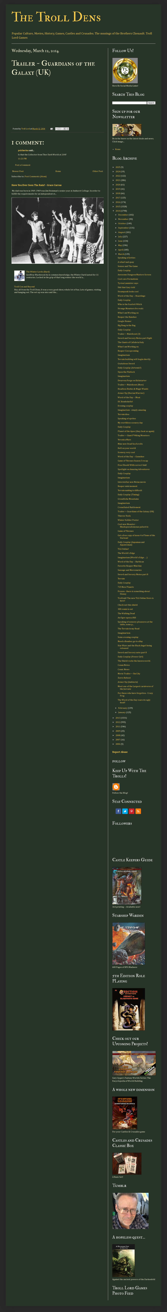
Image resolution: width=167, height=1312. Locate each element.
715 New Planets (126, 587)
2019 (118, 189)
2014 (118, 211)
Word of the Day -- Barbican (131, 562)
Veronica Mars (124, 440)
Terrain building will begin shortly (134, 359)
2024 (118, 171)
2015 (118, 206)
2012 (118, 722)
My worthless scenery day (130, 423)
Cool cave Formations (128, 279)
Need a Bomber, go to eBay (130, 641)
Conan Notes (124, 665)
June (120, 241)
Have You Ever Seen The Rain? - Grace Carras (36, 185)
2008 (118, 735)
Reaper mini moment (127, 486)
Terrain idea (123, 414)
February (123, 708)
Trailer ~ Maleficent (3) (129, 334)
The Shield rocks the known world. (134, 661)
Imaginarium (124, 355)
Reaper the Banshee (127, 317)
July (120, 237)
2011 (118, 726)
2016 (118, 202)
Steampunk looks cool (128, 292)
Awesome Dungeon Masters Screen (134, 275)
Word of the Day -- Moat (129, 397)
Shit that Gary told (126, 287)
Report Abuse (120, 752)
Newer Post (18, 171)
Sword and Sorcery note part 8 (132, 652)
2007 (118, 740)
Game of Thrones (126, 531)
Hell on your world (127, 448)
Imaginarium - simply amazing (132, 410)
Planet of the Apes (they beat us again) (136, 431)
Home (58, 171)
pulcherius (23, 150)
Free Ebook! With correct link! (132, 465)
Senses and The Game (128, 266)
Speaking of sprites (127, 418)
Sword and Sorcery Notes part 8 (133, 574)
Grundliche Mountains (128, 499)
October (122, 223)
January (122, 712)
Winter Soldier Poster (128, 520)
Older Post (98, 171)
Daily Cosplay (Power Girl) (130, 657)
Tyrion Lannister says (128, 283)
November (123, 219)
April (121, 250)
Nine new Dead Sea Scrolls (130, 444)
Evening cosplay (125, 406)
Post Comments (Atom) (36, 176)
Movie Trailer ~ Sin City (129, 674)
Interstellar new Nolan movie (132, 482)
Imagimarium (124, 633)
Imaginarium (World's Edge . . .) (132, 557)
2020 (118, 185)
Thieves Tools (124, 516)
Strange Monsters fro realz (130, 308)
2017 (118, 198)
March (121, 254)
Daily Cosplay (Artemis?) (129, 368)
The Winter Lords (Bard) (38, 272)
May (120, 245)
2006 (118, 744)
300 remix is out (125, 609)
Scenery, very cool (126, 452)
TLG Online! (123, 549)
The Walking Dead (126, 613)
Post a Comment (22, 165)
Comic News (123, 669)
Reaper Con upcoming (128, 351)
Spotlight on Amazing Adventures (134, 469)
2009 (118, 731)
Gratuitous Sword (126, 364)
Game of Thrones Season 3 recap (133, 461)
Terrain (121, 579)
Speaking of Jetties (126, 258)
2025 (118, 167)
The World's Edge (126, 553)
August (122, 232)
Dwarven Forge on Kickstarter (132, 380)
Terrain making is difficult (130, 490)
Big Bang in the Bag (126, 325)
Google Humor (124, 321)
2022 (118, 176)
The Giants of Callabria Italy (131, 342)
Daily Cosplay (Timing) (128, 495)
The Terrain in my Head (129, 629)
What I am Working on (128, 313)
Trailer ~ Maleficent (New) (131, 385)
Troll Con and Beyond (24, 287)
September (123, 228)
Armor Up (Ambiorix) (128, 682)
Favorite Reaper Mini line (130, 566)
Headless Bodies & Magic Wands (133, 389)
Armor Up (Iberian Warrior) (131, 393)
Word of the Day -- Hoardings (131, 296)
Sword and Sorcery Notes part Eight (135, 338)
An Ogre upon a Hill (127, 618)
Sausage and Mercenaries (130, 570)
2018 (118, 193)
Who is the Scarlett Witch (130, 304)
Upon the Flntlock (126, 372)
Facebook (118, 811)
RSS (138, 811)
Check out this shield (128, 605)
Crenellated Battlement (129, 507)
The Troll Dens (56, 17)
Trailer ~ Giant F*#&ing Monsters (134, 435)
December (123, 215)
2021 (118, 180)
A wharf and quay (126, 262)
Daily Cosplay (124, 270)
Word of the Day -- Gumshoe (131, 457)
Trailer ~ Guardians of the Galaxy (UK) (136, 511)
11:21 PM (22, 159)
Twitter (125, 811)
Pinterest (131, 811)
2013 (118, 718)
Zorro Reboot (124, 678)
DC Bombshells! (125, 402)
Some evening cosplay (128, 637)
